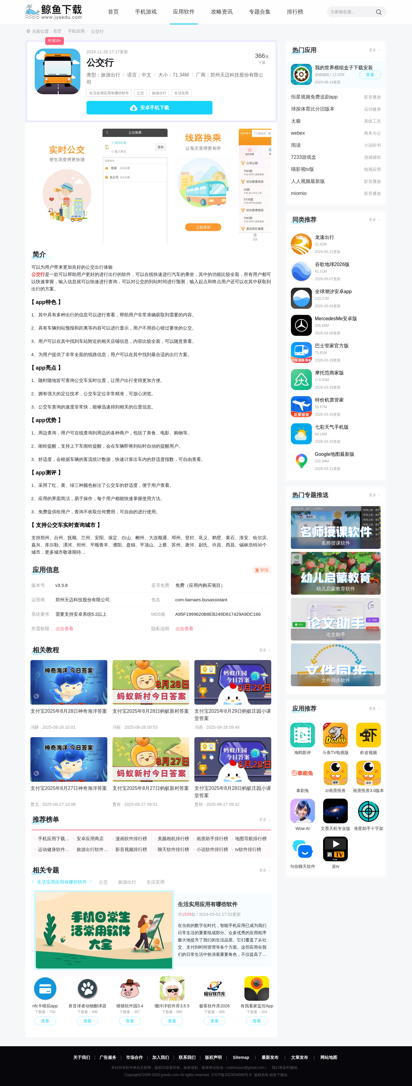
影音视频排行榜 (131, 849)
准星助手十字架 (368, 815)
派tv (335, 853)
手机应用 (76, 31)
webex (298, 133)
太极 (296, 121)
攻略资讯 (222, 12)
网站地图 (328, 1057)
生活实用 (181, 93)
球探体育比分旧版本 (313, 108)
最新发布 (270, 1057)
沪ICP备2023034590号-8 (231, 1075)
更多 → (265, 650)
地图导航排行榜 (251, 838)
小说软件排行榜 (212, 849)
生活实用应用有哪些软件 (109, 93)
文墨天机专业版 (335, 815)
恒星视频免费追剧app (314, 96)
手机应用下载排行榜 (54, 838)
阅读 (296, 145)
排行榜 (295, 12)
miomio (299, 193)
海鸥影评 (302, 739)
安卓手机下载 (154, 107)
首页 (113, 12)
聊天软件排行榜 (173, 849)
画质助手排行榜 (212, 838)
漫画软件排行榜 (131, 838)
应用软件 (184, 12)
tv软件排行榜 (248, 849)
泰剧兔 (302, 777)
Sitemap (241, 1057)
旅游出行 (159, 93)
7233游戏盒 (303, 157)
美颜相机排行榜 (173, 838)
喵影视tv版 (302, 169)
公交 (140, 93)
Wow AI (302, 815)
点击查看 (184, 628)
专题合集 (260, 12)
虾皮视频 (368, 739)
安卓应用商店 (90, 838)
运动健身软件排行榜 (54, 849)
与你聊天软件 (302, 853)
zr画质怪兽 (335, 777)
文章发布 (299, 1057)
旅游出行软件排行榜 (93, 849)
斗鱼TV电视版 (335, 739)
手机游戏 (146, 12)
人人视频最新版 (308, 181)
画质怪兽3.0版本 (368, 777)
